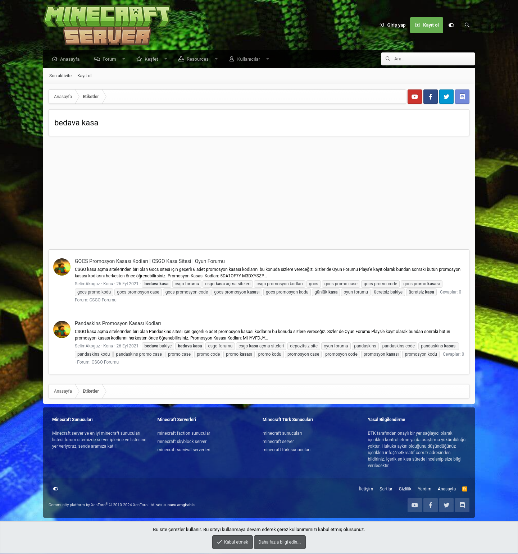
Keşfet (153, 59)
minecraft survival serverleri (184, 450)
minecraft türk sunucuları (286, 450)
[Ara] (467, 25)
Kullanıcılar (250, 59)
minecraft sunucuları (282, 433)
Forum (111, 59)
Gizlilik (405, 489)
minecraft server (278, 441)
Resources (199, 59)
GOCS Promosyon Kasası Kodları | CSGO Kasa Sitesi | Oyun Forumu (150, 261)
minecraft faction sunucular (184, 433)
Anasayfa (71, 59)
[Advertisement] (259, 196)
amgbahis (186, 505)
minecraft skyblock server (182, 441)
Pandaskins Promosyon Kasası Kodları (118, 324)
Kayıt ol (84, 76)
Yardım (425, 489)
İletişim (366, 489)
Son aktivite (60, 76)
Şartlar (386, 489)
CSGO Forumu (103, 300)
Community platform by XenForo (102, 505)
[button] (125, 59)
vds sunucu (166, 505)
